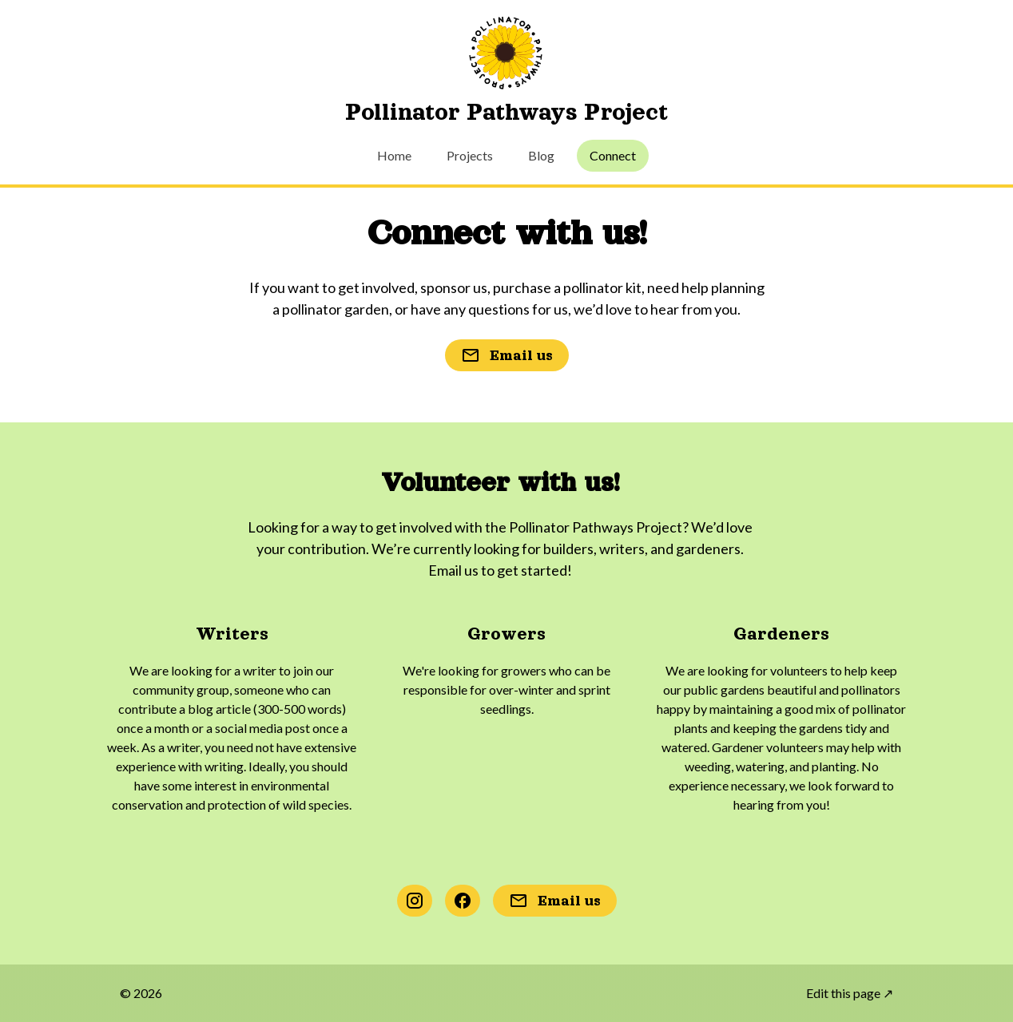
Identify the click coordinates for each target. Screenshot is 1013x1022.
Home (394, 155)
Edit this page (849, 993)
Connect (613, 155)
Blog (541, 155)
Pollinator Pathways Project (506, 112)
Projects (470, 155)
